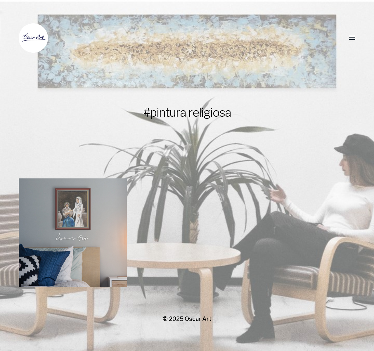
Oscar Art (198, 318)
